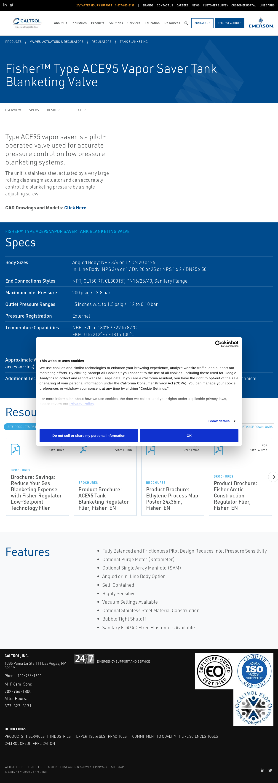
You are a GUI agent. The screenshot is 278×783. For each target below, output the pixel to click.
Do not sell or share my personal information (88, 435)
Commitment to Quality (154, 736)
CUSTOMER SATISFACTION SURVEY (66, 767)
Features (81, 110)
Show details (219, 421)
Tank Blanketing (134, 41)
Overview (13, 110)
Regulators (101, 41)
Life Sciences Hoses (200, 736)
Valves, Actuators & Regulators (56, 41)
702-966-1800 (29, 675)
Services (37, 736)
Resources (56, 110)
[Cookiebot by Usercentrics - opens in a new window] (218, 344)
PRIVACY (101, 767)
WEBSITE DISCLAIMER (21, 767)
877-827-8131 (18, 705)
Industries (60, 736)
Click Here (75, 207)
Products (13, 41)
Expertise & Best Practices (101, 736)
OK (189, 435)
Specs (34, 110)
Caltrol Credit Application (30, 743)
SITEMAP (117, 767)
